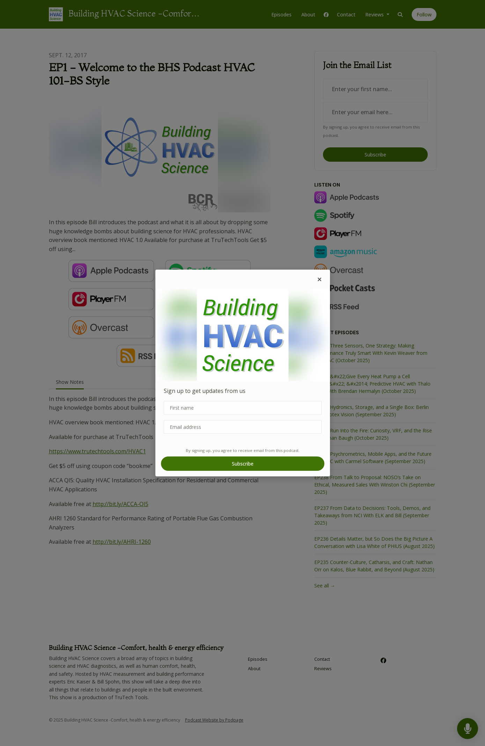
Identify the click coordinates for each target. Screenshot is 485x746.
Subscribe (242, 463)
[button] (319, 279)
